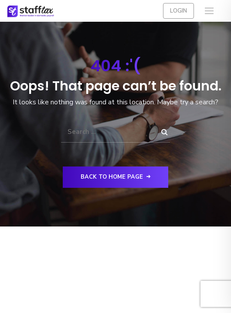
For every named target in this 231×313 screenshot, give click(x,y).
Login (178, 11)
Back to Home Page (115, 177)
